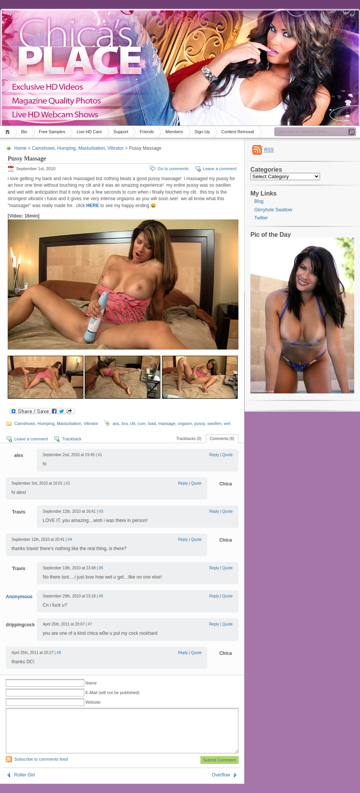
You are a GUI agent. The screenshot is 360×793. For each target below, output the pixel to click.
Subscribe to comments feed (41, 768)
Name (91, 683)
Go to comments (173, 168)
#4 (70, 539)
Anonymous (19, 596)
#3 (101, 511)
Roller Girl (24, 784)
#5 (101, 568)
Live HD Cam (89, 131)
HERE (92, 205)
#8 (59, 653)
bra (125, 423)
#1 (100, 455)
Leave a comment (220, 168)
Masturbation (91, 148)
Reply (214, 455)
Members (174, 131)
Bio (24, 131)
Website (93, 702)
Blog (258, 201)
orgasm (185, 423)
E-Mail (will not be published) (112, 692)
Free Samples (52, 131)
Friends (147, 131)
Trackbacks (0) (189, 439)
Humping (66, 148)
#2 (68, 483)
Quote (227, 455)
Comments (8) (222, 439)
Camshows (43, 148)
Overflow (221, 784)
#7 (90, 624)
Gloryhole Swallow (273, 209)
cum (142, 423)
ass (116, 423)
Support (120, 131)
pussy (199, 423)
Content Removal (238, 131)
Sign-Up (202, 131)
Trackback (71, 439)
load (152, 423)
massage (166, 423)
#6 (101, 596)
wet (227, 423)
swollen (214, 423)
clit (132, 423)
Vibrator (115, 148)
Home (8, 132)
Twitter (261, 218)
